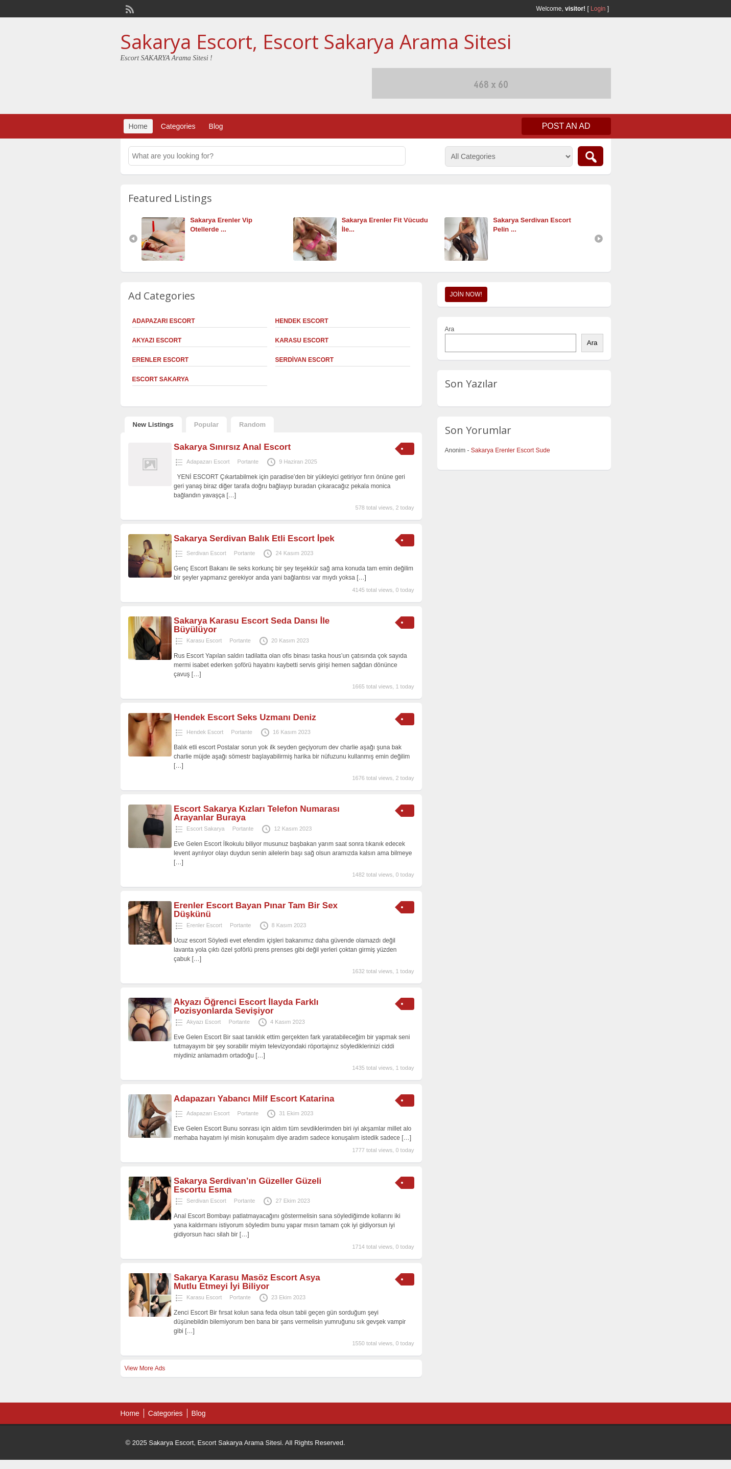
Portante (248, 461)
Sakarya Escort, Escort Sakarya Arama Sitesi (316, 41)
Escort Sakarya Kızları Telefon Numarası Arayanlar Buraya (257, 813)
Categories (178, 126)
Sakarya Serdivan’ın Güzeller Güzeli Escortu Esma (247, 1185)
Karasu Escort (302, 340)
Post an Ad (566, 126)
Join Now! (466, 294)
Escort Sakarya (160, 379)
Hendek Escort (301, 321)
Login (598, 8)
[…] (232, 495)
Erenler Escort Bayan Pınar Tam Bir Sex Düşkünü (256, 910)
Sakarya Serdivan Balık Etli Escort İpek (254, 538)
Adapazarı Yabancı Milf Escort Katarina (254, 1099)
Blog (216, 126)
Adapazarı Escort (163, 321)
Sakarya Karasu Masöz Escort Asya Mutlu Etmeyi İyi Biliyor (247, 1282)
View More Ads (145, 1368)
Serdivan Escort (304, 359)
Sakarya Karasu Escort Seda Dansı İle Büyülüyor (251, 625)
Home (138, 126)
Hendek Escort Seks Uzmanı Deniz (245, 717)
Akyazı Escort (157, 340)
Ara (450, 329)
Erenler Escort (160, 359)
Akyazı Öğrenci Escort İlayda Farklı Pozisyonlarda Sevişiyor (246, 1006)
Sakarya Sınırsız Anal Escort (232, 447)
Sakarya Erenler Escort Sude (510, 450)
